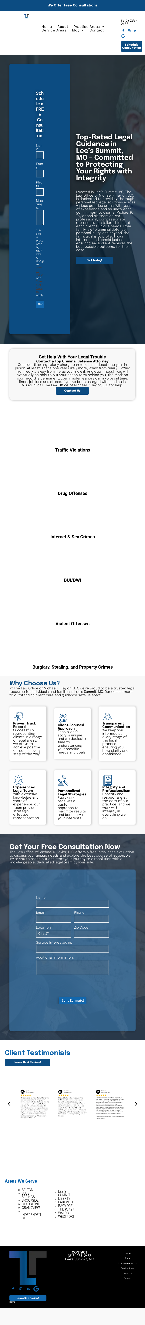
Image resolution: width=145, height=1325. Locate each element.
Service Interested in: (54, 942)
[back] (9, 1104)
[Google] (123, 36)
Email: (39, 165)
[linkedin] (135, 31)
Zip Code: (81, 927)
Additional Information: (55, 957)
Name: (39, 147)
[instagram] (129, 31)
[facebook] (123, 31)
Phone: (39, 184)
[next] (136, 1104)
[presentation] (64, 985)
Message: (39, 204)
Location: (44, 927)
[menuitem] (47, 27)
